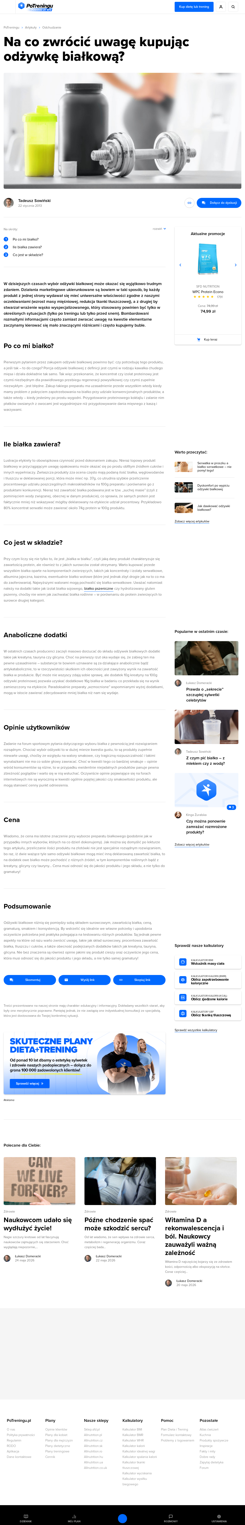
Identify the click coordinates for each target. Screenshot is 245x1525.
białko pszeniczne (98, 588)
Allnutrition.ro (93, 1451)
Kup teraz (210, 339)
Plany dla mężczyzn (59, 1440)
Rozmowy (171, 1521)
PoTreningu (11, 27)
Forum (204, 1468)
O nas (11, 1429)
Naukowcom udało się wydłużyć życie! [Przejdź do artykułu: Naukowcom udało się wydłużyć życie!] (38, 1224)
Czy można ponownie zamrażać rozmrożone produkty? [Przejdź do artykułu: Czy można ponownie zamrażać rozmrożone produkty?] (206, 827)
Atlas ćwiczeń (209, 1429)
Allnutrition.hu (93, 1457)
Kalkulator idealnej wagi (138, 1451)
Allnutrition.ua (93, 1462)
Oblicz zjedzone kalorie (214, 997)
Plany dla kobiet (56, 1435)
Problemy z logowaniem (177, 1440)
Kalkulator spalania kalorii (139, 1457)
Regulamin (14, 1440)
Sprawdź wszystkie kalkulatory (196, 1030)
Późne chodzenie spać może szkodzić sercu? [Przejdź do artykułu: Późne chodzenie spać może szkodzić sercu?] (118, 1224)
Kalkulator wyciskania (137, 1473)
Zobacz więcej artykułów (192, 521)
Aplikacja (13, 1451)
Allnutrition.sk (93, 1446)
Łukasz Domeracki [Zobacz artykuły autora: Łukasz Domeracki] (28, 1256)
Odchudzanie (51, 27)
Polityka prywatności (21, 1435)
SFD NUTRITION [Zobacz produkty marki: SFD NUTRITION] (207, 286)
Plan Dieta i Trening (174, 1429)
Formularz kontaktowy (176, 1435)
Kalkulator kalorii (133, 1446)
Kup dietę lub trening (194, 7)
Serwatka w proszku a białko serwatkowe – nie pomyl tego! (214, 466)
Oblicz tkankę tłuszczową (214, 1013)
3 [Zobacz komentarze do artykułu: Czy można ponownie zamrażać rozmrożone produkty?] (233, 807)
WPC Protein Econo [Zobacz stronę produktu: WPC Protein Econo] (207, 292)
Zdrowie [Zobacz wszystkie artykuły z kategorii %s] (9, 1211)
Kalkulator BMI (132, 1429)
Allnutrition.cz (93, 1440)
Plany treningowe (57, 1451)
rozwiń (157, 229)
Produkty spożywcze (214, 1440)
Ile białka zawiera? (27, 247)
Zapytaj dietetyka (211, 1462)
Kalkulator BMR (132, 1435)
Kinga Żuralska (196, 815)
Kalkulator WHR (133, 1440)
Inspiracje (206, 1446)
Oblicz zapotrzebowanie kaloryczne (214, 980)
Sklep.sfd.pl (92, 1429)
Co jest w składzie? (28, 255)
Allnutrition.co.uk (95, 1468)
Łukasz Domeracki (199, 683)
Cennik (50, 1457)
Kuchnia (205, 1435)
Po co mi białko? (25, 239)
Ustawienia (219, 1521)
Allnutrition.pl (93, 1435)
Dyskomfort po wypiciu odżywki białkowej (213, 487)
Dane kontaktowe (19, 1457)
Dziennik (26, 1521)
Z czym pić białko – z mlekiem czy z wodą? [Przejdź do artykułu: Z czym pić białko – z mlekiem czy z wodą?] (205, 760)
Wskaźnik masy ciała (214, 962)
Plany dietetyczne (57, 1446)
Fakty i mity (207, 1451)
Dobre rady (207, 1457)
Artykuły (31, 27)
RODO (11, 1446)
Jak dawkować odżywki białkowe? (213, 508)
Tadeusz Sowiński (34, 200)
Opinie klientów (56, 1429)
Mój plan (74, 1521)
